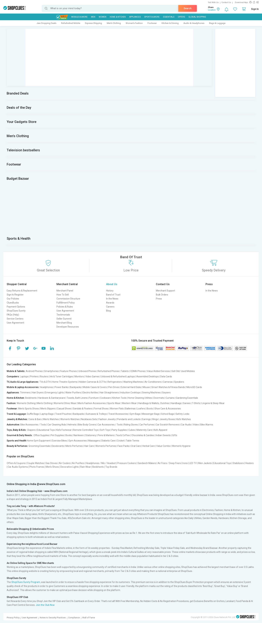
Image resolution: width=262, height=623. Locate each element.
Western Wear (129, 403)
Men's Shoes (52, 466)
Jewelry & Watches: (17, 419)
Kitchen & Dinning (170, 23)
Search (187, 8)
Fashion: (11, 403)
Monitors (79, 376)
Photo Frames (36, 466)
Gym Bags (135, 414)
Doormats (159, 398)
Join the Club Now (45, 605)
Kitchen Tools (119, 398)
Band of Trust (113, 294)
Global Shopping (197, 17)
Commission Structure (68, 298)
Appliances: (13, 392)
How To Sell (62, 294)
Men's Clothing (114, 23)
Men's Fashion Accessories (92, 403)
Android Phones (34, 371)
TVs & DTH (45, 381)
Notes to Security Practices (53, 617)
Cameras (168, 381)
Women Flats (117, 408)
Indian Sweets (163, 435)
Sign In (255, 9)
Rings (155, 419)
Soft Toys (105, 430)
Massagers (94, 440)
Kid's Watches (183, 419)
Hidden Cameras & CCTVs (92, 381)
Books (69, 435)
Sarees (186, 403)
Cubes (131, 430)
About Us (111, 284)
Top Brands (111, 466)
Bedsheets (31, 398)
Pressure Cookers (126, 463)
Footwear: (12, 408)
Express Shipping (93, 23)
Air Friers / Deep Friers (169, 463)
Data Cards (166, 376)
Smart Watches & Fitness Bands (168, 387)
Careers (110, 306)
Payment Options (16, 306)
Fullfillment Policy (65, 302)
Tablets (125, 371)
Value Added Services (158, 371)
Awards (110, 302)
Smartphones (51, 371)
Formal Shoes (101, 408)
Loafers (141, 408)
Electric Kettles (90, 392)
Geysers (166, 392)
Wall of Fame (88, 617)
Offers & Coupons (16, 463)
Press (159, 298)
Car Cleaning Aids (56, 424)
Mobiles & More (79, 17)
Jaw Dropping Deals (46, 23)
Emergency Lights (54, 392)
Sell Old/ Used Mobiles (183, 371)
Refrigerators (115, 381)
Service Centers (15, 318)
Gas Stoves (51, 463)
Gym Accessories (78, 440)
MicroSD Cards (194, 387)
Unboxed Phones (87, 371)
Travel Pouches (63, 414)
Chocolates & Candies (142, 435)
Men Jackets (205, 463)
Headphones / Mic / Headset (101, 463)
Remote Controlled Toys (85, 430)
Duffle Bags (33, 414)
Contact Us (226, 2)
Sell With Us (213, 2)
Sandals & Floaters (82, 408)
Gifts (174, 435)
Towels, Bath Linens (77, 398)
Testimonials (63, 314)
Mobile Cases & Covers (95, 387)
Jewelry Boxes (167, 419)
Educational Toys (46, 430)
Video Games (92, 376)
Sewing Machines (151, 392)
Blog (108, 310)
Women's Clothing (26, 403)
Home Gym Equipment (38, 440)
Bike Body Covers (87, 424)
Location (212, 10)
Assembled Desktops (147, 376)
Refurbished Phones (108, 371)
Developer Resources (67, 326)
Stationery (90, 435)
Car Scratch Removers (167, 424)
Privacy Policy (13, 617)
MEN (93, 17)
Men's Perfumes (74, 446)
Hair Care (89, 446)
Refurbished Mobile (70, 23)
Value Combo (163, 446)
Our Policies (13, 298)
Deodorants (58, 446)
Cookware (105, 398)
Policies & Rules (64, 306)
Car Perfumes (146, 424)
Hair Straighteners (109, 392)
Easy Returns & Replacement (22, 290)
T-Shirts (196, 403)
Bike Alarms (206, 424)
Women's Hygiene (181, 446)
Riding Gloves (131, 424)
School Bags (167, 414)
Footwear (152, 23)
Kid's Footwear (64, 430)
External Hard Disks (131, 387)
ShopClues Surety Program (25, 582)
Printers (34, 376)
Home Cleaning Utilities (140, 398)
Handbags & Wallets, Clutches (153, 403)
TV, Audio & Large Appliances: (23, 381)
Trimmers (25, 392)
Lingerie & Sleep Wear (213, 403)
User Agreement (15, 322)
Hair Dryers (37, 392)
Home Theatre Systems (64, 381)
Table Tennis (132, 440)
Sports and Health (16, 440)
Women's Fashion (134, 23)
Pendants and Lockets (129, 419)
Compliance (74, 617)
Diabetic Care (108, 440)
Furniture (94, 398)
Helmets (72, 424)
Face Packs (123, 446)
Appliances (135, 17)
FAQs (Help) (13, 314)
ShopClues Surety (16, 310)
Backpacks (75, 387)
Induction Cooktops (130, 392)
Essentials (168, 17)
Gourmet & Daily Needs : (20, 435)
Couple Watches (35, 463)
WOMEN (102, 17)
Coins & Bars (35, 419)
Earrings (146, 419)
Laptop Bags (47, 414)
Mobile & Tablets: (16, 371)
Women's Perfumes (105, 446)
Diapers (31, 430)
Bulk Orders (162, 294)
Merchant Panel (64, 290)
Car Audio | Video (190, 424)
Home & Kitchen (118, 17)
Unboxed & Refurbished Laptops (118, 376)
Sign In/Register (15, 294)
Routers (44, 376)
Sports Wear (113, 403)
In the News (112, 298)
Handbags (176, 403)
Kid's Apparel (160, 430)
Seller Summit (64, 318)
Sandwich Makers (147, 463)
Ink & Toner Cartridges (61, 376)
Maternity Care (144, 430)
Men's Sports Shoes (28, 408)
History (109, 290)
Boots (150, 408)
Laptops (24, 376)
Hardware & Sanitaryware (51, 398)
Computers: (13, 376)
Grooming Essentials (39, 446)
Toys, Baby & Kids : (17, 430)
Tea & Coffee (123, 435)
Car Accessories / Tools (110, 424)
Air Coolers (65, 463)
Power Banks (62, 387)
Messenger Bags (151, 414)
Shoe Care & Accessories (167, 408)
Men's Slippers (47, 408)
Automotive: (13, 424)
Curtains (170, 398)
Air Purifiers (78, 463)
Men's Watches (51, 419)
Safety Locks (182, 414)
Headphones (46, 387)
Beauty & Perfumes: (17, 446)
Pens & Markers (106, 435)
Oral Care (136, 446)
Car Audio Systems (18, 466)
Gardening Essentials (187, 398)
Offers (181, 17)
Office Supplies (41, 435)
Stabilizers (238, 463)
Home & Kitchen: (16, 398)
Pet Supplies (57, 435)
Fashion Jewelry (107, 419)
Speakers (179, 381)
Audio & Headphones (193, 23)
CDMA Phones (137, 371)
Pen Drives (113, 387)
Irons (185, 463)
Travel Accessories (118, 414)
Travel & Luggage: (16, 414)
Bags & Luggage (217, 23)
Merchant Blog (64, 322)
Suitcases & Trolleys (96, 414)
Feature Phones (68, 371)
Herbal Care (148, 446)
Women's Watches (70, 419)
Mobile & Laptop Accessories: (23, 387)
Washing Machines (133, 381)
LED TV (193, 463)
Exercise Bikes (59, 440)
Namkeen (79, 435)
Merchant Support (165, 290)
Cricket (120, 440)
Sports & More (152, 17)
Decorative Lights (69, 466)
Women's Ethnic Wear (65, 403)
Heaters (249, 463)
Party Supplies (119, 430)
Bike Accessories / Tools (33, 424)
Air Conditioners (153, 381)
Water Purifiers (73, 392)
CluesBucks (13, 302)
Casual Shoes (64, 408)
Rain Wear (85, 466)
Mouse (146, 387)
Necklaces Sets (89, 419)
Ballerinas (130, 408)
